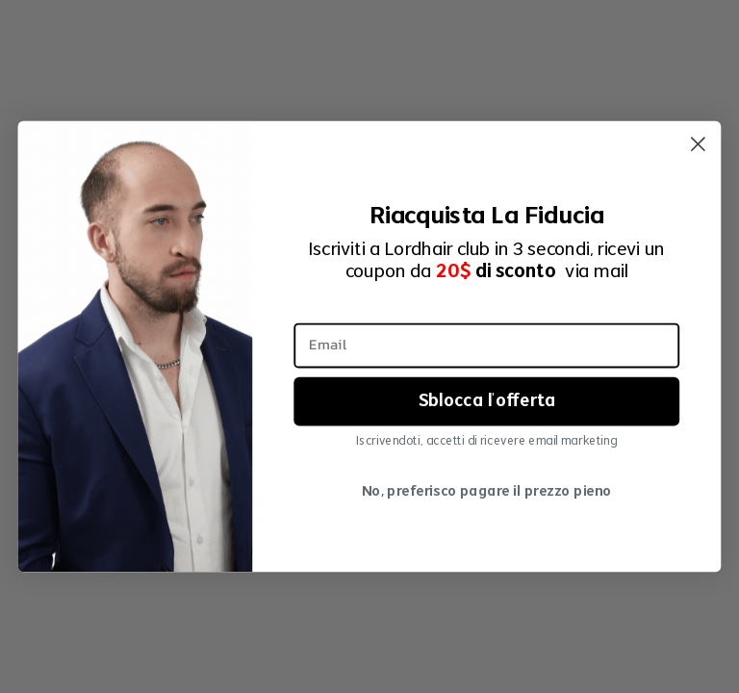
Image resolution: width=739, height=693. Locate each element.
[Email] (486, 345)
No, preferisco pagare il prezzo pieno (486, 492)
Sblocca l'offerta (487, 401)
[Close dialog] (698, 144)
